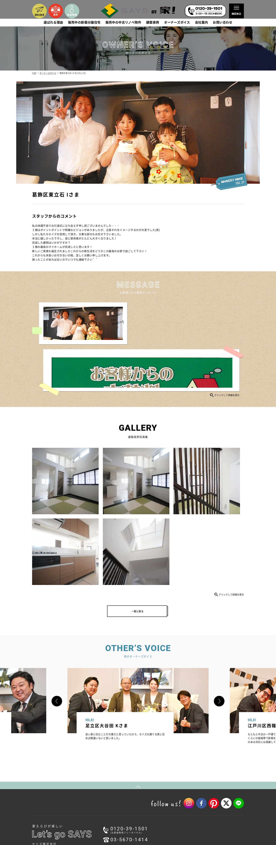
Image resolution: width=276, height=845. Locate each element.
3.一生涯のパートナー (52, 790)
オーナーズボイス (177, 23)
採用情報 (150, 800)
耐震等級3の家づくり (154, 809)
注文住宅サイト (204, 804)
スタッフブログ (48, 809)
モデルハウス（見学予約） (104, 804)
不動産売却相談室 (152, 814)
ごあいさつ (152, 781)
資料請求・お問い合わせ (209, 776)
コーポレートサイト (207, 814)
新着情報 (45, 800)
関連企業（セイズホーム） (160, 804)
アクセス (150, 790)
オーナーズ (96, 819)
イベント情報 (47, 804)
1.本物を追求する (49, 781)
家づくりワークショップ (103, 809)
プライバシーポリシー (208, 788)
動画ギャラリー (98, 800)
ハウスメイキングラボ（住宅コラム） (110, 814)
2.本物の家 (46, 785)
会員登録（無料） (205, 781)
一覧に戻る (137, 465)
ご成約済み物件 (98, 790)
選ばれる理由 (53, 23)
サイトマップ (203, 793)
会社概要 (150, 785)
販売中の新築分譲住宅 (84, 23)
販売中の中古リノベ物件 (123, 23)
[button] (57, 557)
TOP (34, 73)
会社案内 (201, 23)
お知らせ (42, 795)
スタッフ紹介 (153, 795)
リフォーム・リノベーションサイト (215, 809)
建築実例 (152, 23)
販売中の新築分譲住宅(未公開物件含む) (111, 776)
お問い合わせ (222, 23)
